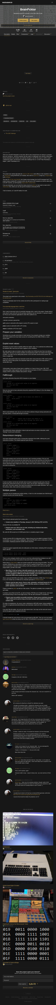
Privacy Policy (40, 997)
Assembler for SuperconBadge (11, 962)
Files (18, 34)
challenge (33, 121)
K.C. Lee (17, 744)
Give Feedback (25, 997)
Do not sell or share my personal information (28, 998)
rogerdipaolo (7, 848)
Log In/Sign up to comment (10, 656)
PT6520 (47, 578)
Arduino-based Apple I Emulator (11, 885)
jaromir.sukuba (28, 16)
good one (36, 175)
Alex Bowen (7, 887)
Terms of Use (32, 997)
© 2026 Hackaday (28, 1001)
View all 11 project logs (28, 623)
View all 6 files (28, 242)
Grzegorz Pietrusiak (16, 660)
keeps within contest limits (28, 182)
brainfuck (6, 121)
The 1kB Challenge (11, 133)
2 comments (21, 293)
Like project (34, 20)
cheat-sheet (6, 186)
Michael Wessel (8, 925)
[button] (52, 2)
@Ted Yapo (18, 782)
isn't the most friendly (14, 179)
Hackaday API (48, 997)
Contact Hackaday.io (15, 997)
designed (47, 175)
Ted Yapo (13, 674)
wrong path (7, 175)
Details (13, 34)
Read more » (6, 510)
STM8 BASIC (6, 847)
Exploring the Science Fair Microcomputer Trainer (15, 924)
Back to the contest (8, 514)
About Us (7, 997)
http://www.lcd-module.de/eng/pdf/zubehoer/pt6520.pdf (26, 794)
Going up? (28, 993)
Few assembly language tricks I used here (13, 306)
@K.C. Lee (17, 760)
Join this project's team (9, 96)
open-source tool (7, 619)
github (34, 185)
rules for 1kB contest (28, 173)
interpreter (14, 121)
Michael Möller (7, 964)
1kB (27, 121)
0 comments (21, 516)
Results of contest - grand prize (11, 291)
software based (39, 579)
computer (21, 121)
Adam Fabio (14, 717)
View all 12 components (28, 277)
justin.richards (14, 682)
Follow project (23, 20)
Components (25, 34)
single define (14, 562)
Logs (33, 34)
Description (7, 34)
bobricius (13, 667)
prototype (7, 177)
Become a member (18, 973)
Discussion (47, 34)
